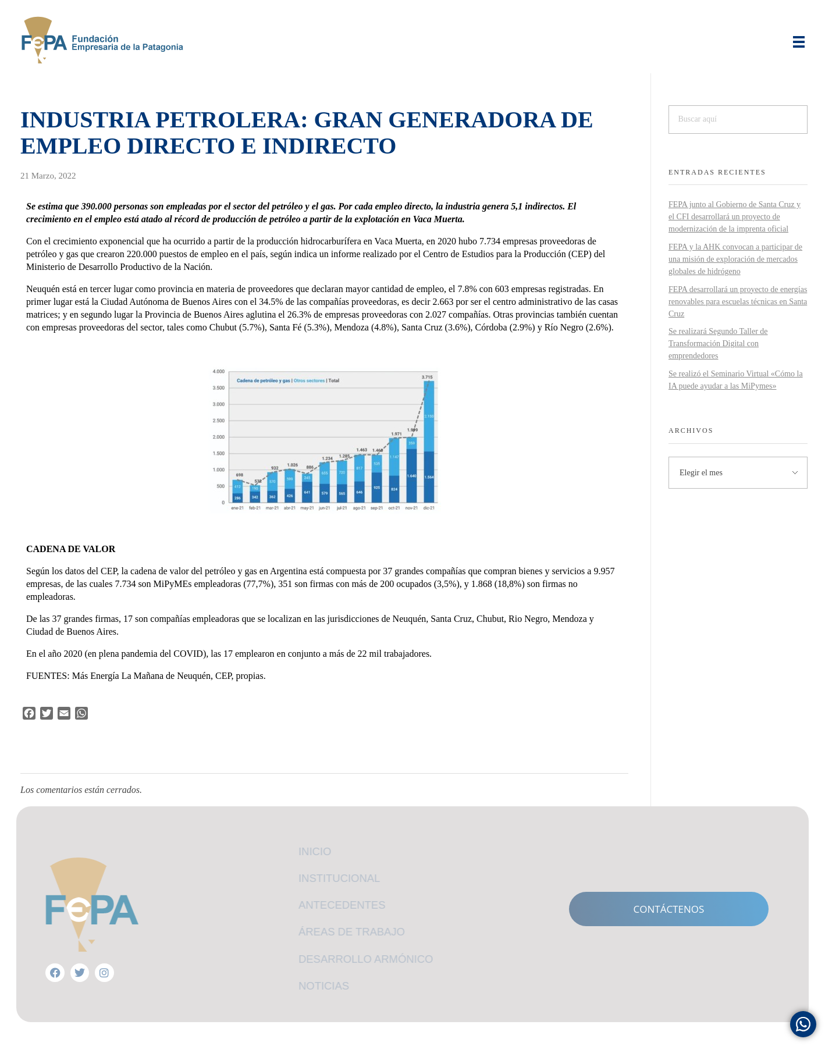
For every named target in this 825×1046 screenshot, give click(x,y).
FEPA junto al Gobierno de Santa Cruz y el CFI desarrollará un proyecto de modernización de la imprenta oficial (734, 216)
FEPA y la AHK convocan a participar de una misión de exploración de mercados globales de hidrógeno (735, 259)
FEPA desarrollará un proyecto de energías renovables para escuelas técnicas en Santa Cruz (737, 301)
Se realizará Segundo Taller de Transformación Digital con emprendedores (718, 343)
